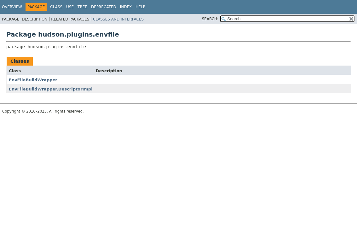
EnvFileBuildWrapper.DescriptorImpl (51, 89)
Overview (12, 7)
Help (140, 7)
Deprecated (103, 7)
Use (70, 7)
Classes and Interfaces (118, 19)
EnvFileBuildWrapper (33, 80)
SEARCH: (210, 19)
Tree (82, 7)
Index (126, 7)
